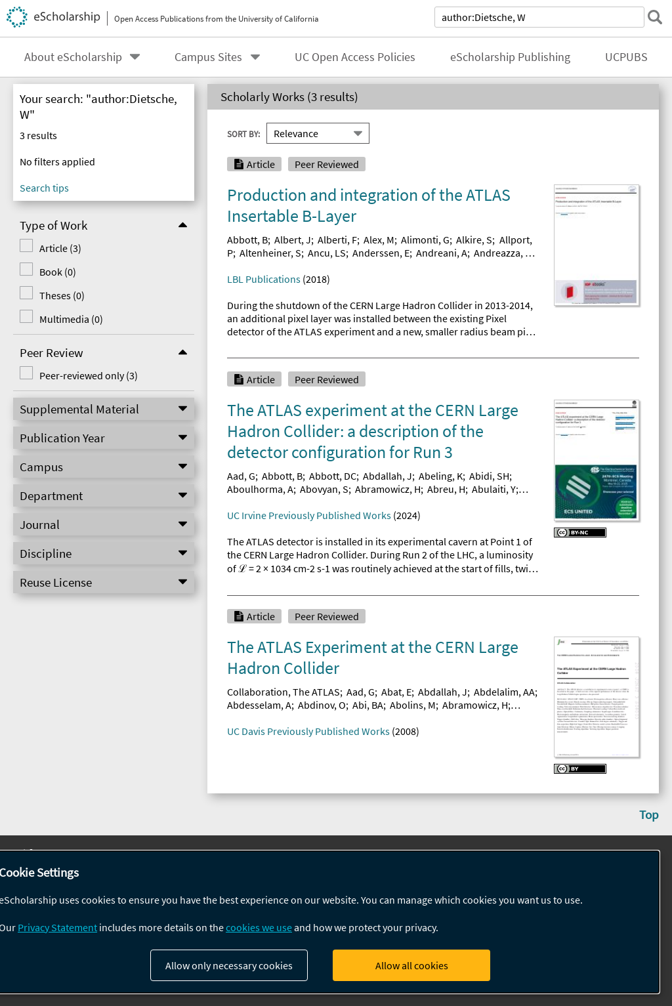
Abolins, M (413, 704)
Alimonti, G (425, 239)
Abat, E (396, 691)
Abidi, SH (489, 475)
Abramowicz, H (388, 488)
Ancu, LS (327, 252)
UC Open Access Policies (355, 57)
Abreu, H (446, 488)
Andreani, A (441, 252)
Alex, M (379, 239)
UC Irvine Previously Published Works (309, 515)
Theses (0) (62, 295)
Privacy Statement (57, 927)
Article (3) (60, 248)
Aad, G (241, 475)
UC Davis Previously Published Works (308, 731)
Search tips (44, 187)
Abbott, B (247, 239)
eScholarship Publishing (510, 57)
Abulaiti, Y (494, 488)
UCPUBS (626, 57)
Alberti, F (337, 239)
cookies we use (259, 927)
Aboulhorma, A (260, 488)
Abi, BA (367, 704)
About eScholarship (73, 57)
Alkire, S (474, 239)
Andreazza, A (502, 252)
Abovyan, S (324, 488)
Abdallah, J (387, 475)
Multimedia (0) (71, 318)
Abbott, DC (332, 475)
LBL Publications (264, 278)
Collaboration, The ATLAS (283, 691)
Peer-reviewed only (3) (88, 375)
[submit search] (654, 17)
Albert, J (292, 239)
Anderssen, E (381, 252)
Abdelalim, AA (504, 691)
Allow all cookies (411, 965)
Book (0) (57, 271)
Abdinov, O (322, 704)
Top (649, 814)
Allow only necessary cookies (229, 965)
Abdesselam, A (259, 704)
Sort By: (243, 133)
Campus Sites (208, 57)
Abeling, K (441, 475)
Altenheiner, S (270, 252)
